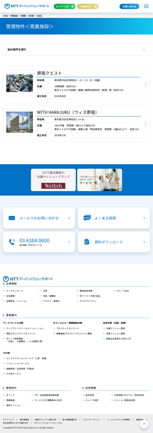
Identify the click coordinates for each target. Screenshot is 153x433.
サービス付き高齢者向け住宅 (48, 400)
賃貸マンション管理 (115, 333)
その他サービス (13, 373)
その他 (6, 352)
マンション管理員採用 (124, 400)
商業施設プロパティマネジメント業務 (74, 333)
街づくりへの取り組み (90, 295)
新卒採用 (90, 395)
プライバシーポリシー (92, 419)
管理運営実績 (86, 290)
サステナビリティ (88, 301)
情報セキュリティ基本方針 (45, 419)
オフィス (10, 395)
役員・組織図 (49, 295)
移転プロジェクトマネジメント (21, 333)
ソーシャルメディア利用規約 (118, 419)
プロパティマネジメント (67, 328)
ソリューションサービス (17, 363)
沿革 (45, 290)
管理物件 (11, 388)
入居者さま (85, 6)
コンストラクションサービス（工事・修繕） (27, 358)
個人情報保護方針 (69, 419)
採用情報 (90, 388)
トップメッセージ (14, 290)
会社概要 (10, 295)
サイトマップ (8, 419)
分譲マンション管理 (115, 328)
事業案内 (11, 315)
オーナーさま (62, 6)
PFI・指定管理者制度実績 (47, 395)
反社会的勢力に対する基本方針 (15, 423)
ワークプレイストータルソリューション (25, 328)
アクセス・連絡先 (51, 301)
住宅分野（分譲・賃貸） (115, 322)
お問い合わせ (129, 6)
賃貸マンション (13, 405)
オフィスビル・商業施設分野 (67, 322)
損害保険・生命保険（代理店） (21, 368)
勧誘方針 (139, 419)
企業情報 (11, 283)
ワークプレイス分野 (13, 322)
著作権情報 (24, 419)
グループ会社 (123, 290)
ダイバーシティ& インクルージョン (48, 423)
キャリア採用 (92, 400)
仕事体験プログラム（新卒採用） (130, 395)
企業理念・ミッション (16, 301)
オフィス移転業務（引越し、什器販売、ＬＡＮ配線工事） (25, 340)
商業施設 (10, 400)
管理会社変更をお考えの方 (118, 338)
